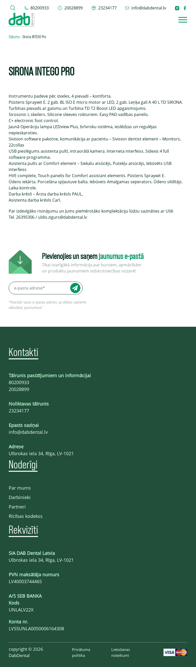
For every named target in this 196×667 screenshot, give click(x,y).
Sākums (14, 36)
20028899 (19, 389)
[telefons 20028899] (70, 8)
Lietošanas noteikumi (120, 652)
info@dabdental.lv (28, 432)
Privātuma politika (81, 652)
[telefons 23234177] (104, 8)
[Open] (182, 20)
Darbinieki (20, 497)
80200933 (19, 382)
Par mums (20, 488)
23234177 (19, 411)
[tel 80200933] (36, 8)
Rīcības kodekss (26, 516)
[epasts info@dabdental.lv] (145, 8)
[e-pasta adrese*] (46, 288)
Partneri (17, 507)
